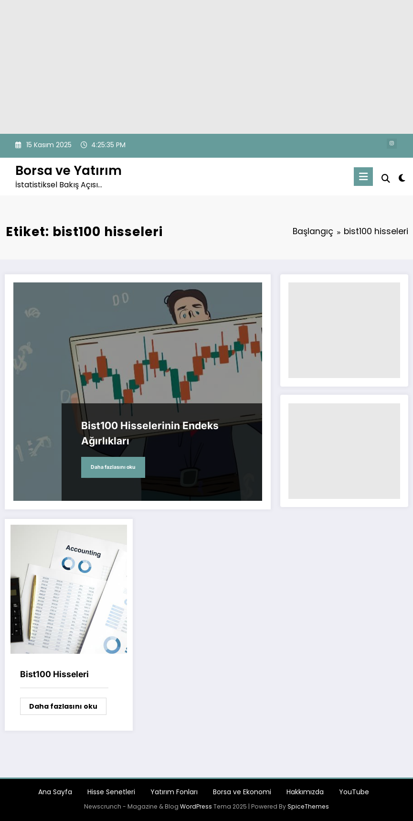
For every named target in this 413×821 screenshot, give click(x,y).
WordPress (196, 806)
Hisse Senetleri (111, 792)
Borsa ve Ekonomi (242, 792)
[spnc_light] (402, 178)
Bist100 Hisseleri (54, 674)
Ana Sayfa (55, 792)
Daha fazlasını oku (113, 467)
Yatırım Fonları (174, 792)
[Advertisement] (206, 67)
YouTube (354, 792)
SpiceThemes (308, 806)
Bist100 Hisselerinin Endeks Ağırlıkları (150, 433)
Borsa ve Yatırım (68, 170)
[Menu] (363, 176)
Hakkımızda (305, 792)
